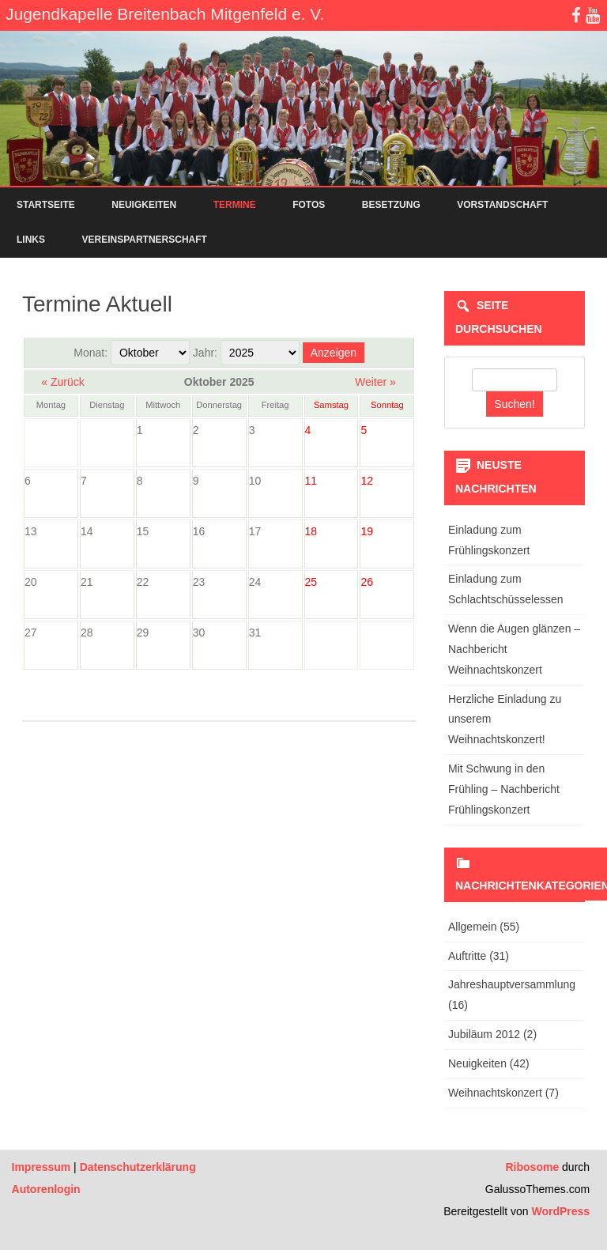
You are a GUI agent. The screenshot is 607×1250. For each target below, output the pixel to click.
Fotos (308, 204)
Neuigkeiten (143, 204)
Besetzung (391, 204)
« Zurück (62, 382)
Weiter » (375, 382)
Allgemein (472, 926)
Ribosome (533, 1167)
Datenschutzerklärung (138, 1167)
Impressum (41, 1167)
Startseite (46, 204)
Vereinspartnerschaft (143, 239)
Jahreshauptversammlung (511, 984)
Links (31, 239)
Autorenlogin (46, 1189)
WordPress (559, 1211)
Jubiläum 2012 (484, 1034)
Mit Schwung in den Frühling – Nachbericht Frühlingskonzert (504, 789)
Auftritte (467, 956)
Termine (234, 204)
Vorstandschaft (502, 204)
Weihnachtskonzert (495, 1092)
